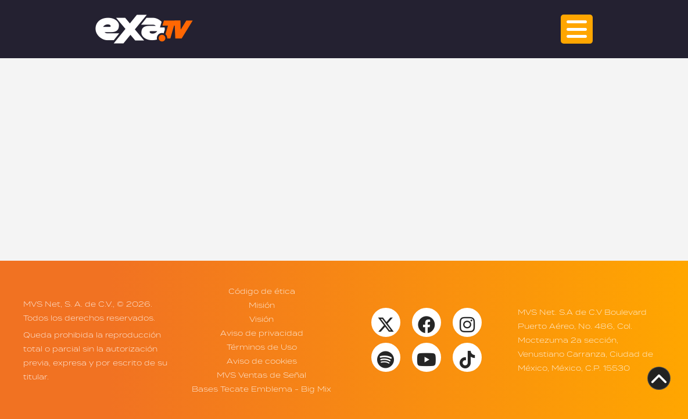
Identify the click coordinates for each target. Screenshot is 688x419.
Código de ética (261, 291)
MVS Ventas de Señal (261, 374)
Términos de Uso (262, 346)
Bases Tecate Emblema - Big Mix (261, 388)
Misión (262, 305)
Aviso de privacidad (261, 333)
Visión (261, 319)
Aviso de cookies (262, 360)
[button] (576, 29)
